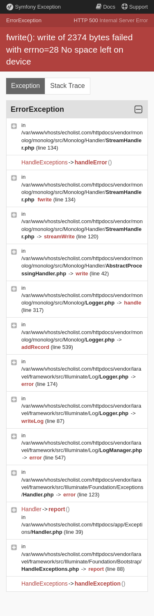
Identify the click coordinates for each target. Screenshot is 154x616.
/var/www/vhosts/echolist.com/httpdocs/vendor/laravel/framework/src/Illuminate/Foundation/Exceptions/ (82, 487)
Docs (105, 7)
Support (135, 7)
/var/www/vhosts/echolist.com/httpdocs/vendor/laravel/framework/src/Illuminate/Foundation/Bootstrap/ (81, 561)
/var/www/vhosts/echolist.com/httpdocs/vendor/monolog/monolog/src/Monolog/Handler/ (82, 139)
